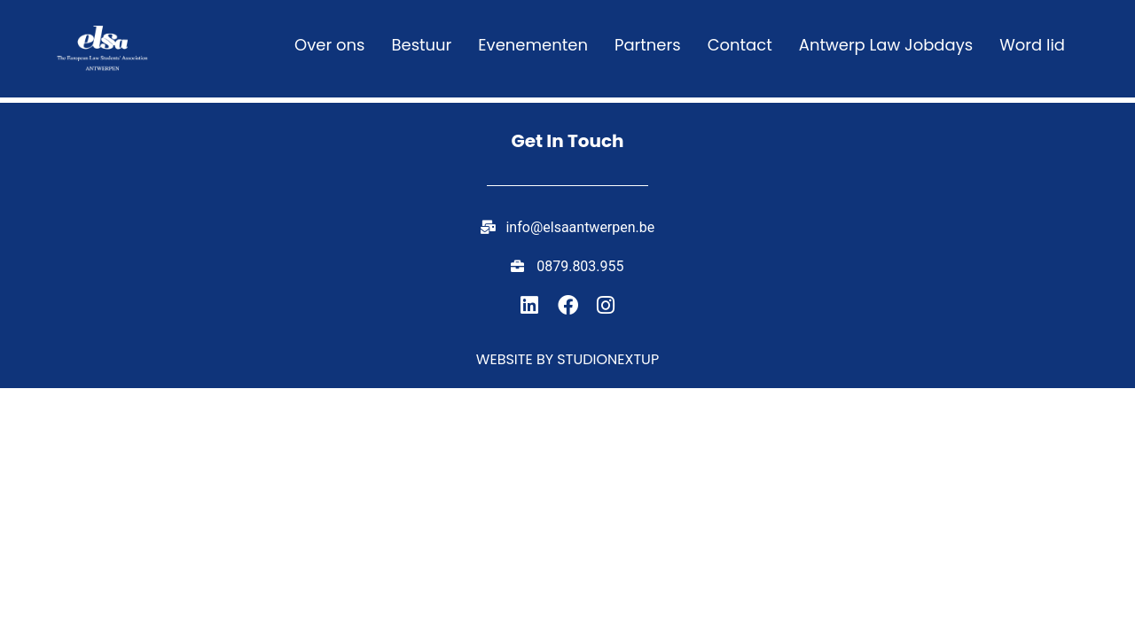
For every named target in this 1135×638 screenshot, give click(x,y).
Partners (647, 45)
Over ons (329, 45)
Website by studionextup (567, 359)
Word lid (1032, 45)
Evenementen (533, 45)
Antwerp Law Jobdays (886, 45)
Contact (740, 45)
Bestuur (421, 45)
